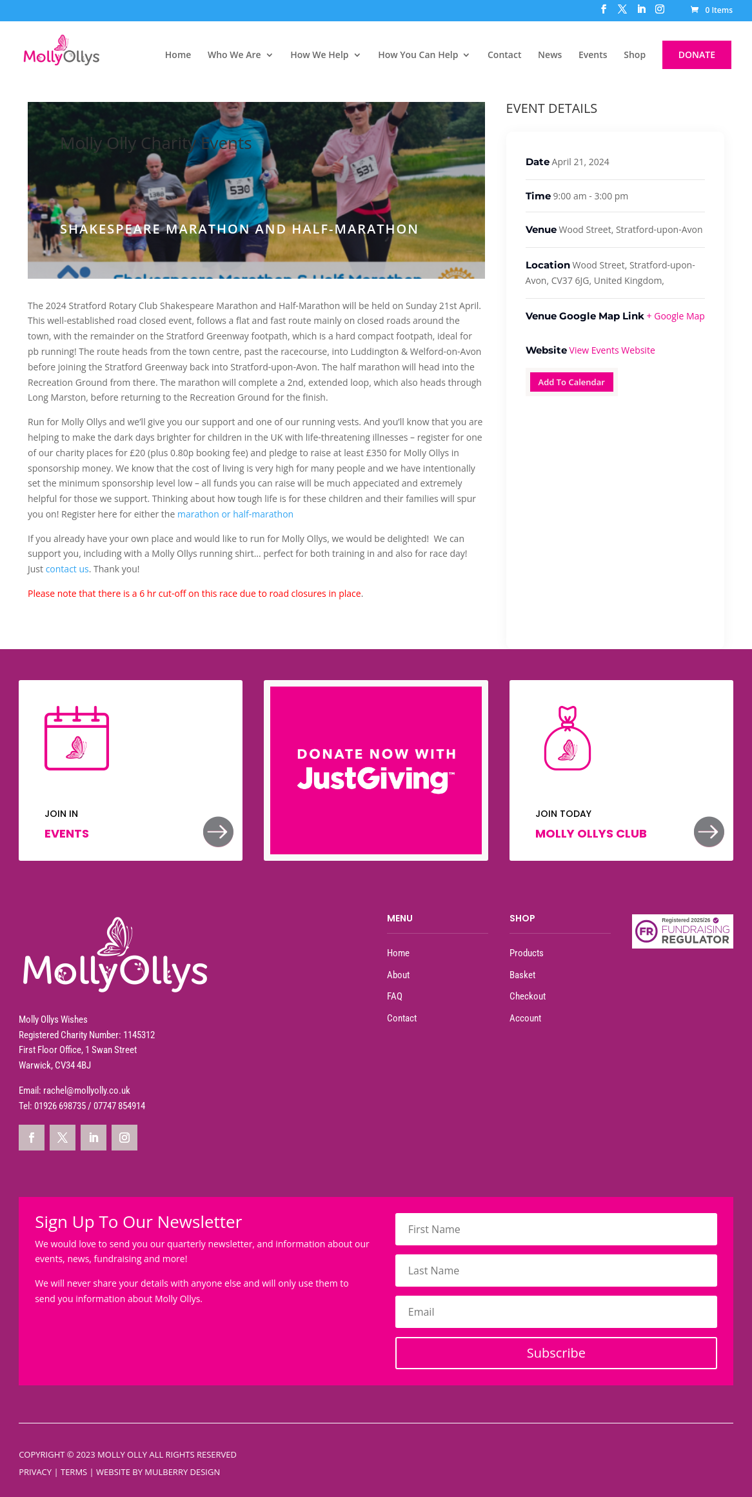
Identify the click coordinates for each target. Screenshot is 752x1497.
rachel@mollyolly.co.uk (86, 1090)
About (398, 975)
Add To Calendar (572, 382)
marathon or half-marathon (236, 514)
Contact (504, 55)
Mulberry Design (182, 1472)
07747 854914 (119, 1106)
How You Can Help (418, 55)
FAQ (394, 996)
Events (593, 55)
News (550, 55)
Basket (522, 975)
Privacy (35, 1472)
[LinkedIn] (641, 13)
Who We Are (234, 55)
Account (525, 1018)
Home (178, 55)
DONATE (696, 54)
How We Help (319, 55)
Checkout (528, 996)
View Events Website (612, 350)
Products (527, 953)
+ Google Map (676, 316)
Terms (74, 1472)
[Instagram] (659, 13)
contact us (67, 569)
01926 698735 (60, 1106)
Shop (635, 55)
